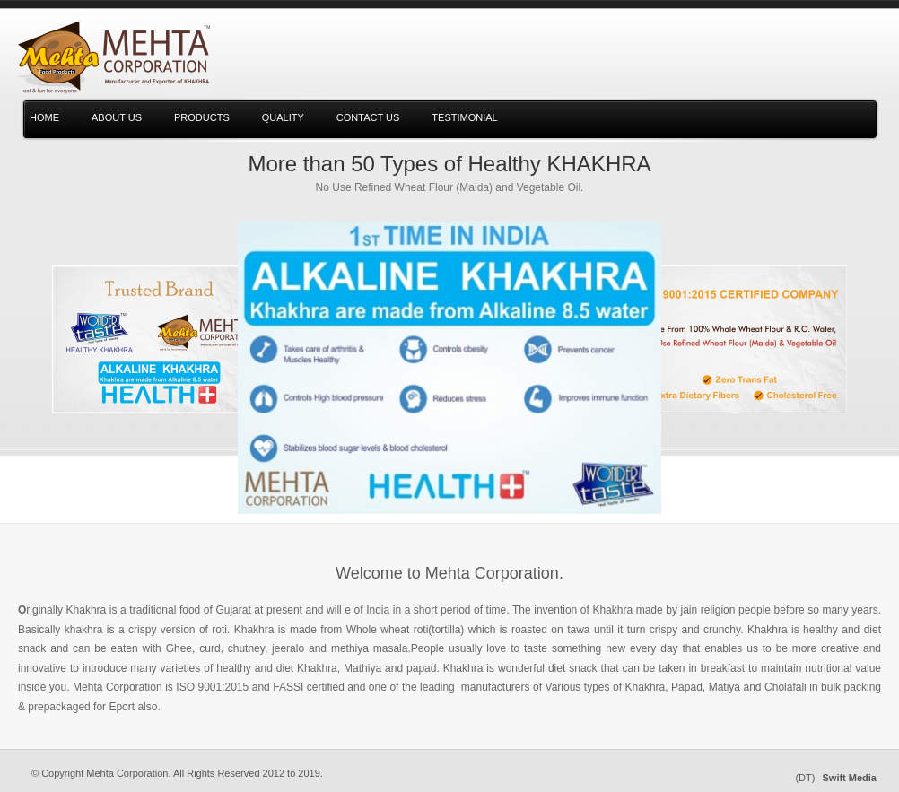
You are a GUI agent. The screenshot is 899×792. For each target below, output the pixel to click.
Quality (283, 117)
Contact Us (368, 117)
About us (117, 117)
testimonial (464, 117)
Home (44, 117)
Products (202, 117)
